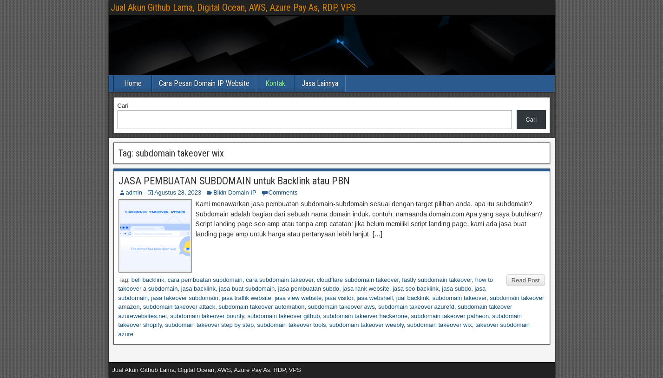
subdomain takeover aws (341, 306)
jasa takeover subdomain (184, 297)
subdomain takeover (459, 297)
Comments (283, 192)
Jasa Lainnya (320, 83)
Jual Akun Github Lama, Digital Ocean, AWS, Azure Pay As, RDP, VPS (233, 7)
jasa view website (298, 297)
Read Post (526, 280)
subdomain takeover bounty (207, 316)
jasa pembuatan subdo (309, 288)
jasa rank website (365, 288)
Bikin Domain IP (234, 192)
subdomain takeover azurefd (416, 306)
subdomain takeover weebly (366, 324)
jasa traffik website (246, 297)
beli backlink (147, 279)
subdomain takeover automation (262, 306)
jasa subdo (456, 288)
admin (134, 192)
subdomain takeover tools (291, 324)
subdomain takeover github (284, 316)
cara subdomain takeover (279, 279)
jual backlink (412, 297)
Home (133, 83)
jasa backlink (198, 288)
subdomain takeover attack (179, 306)
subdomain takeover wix (439, 324)
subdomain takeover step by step (209, 324)
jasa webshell (374, 297)
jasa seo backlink (416, 288)
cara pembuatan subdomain (205, 279)
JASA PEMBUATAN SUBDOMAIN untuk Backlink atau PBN (234, 181)
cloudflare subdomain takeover (358, 279)
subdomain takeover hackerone (365, 316)
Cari (123, 105)
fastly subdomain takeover (437, 279)
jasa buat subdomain (247, 288)
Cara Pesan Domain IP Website (204, 83)
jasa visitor (339, 297)
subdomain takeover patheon (450, 316)
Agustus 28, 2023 (177, 192)
